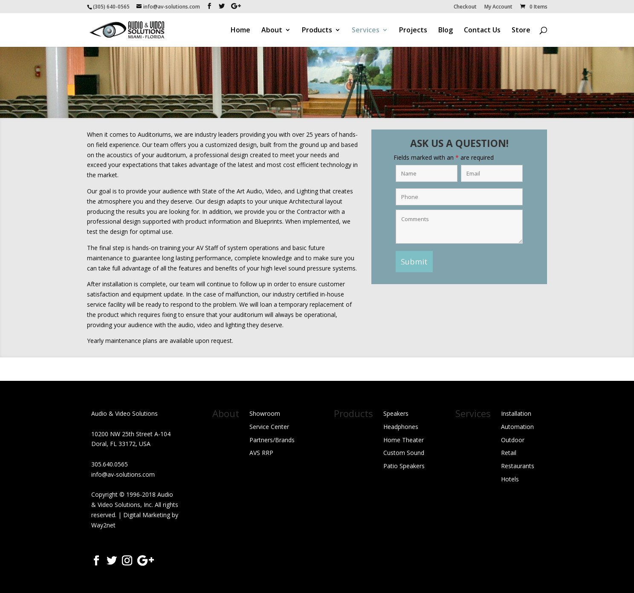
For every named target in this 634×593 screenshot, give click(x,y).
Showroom (264, 413)
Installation (516, 413)
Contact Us (482, 31)
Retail (508, 453)
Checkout (465, 7)
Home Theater (403, 440)
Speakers (395, 413)
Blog (445, 31)
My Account (498, 7)
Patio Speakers (404, 466)
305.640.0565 (109, 464)
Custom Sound (403, 453)
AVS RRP (261, 453)
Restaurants (517, 466)
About (271, 31)
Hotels (510, 479)
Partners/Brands (272, 440)
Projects (413, 31)
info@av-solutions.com (123, 474)
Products (317, 31)
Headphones (400, 427)
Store (521, 31)
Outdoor (512, 440)
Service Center (269, 427)
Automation (517, 427)
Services (365, 31)
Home (240, 31)
